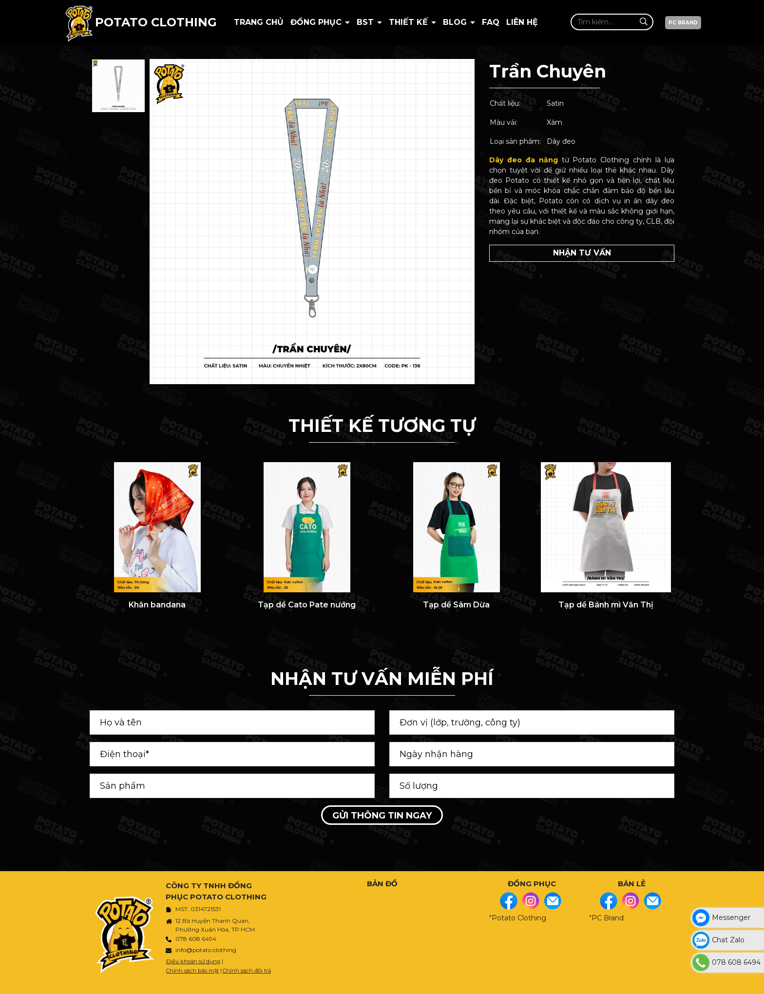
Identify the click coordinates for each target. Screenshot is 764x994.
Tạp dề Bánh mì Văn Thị (605, 604)
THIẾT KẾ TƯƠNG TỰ (382, 425)
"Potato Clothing (517, 918)
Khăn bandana (157, 604)
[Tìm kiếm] (643, 22)
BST (366, 22)
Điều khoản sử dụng (193, 961)
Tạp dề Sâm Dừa (456, 604)
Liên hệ (522, 22)
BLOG (456, 22)
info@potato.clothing (205, 950)
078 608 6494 (195, 938)
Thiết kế (409, 22)
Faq (490, 22)
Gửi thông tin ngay (382, 815)
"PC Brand (606, 918)
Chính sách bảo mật (192, 970)
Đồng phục (317, 22)
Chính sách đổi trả (247, 970)
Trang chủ (259, 22)
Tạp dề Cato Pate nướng (307, 604)
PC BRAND (683, 22)
